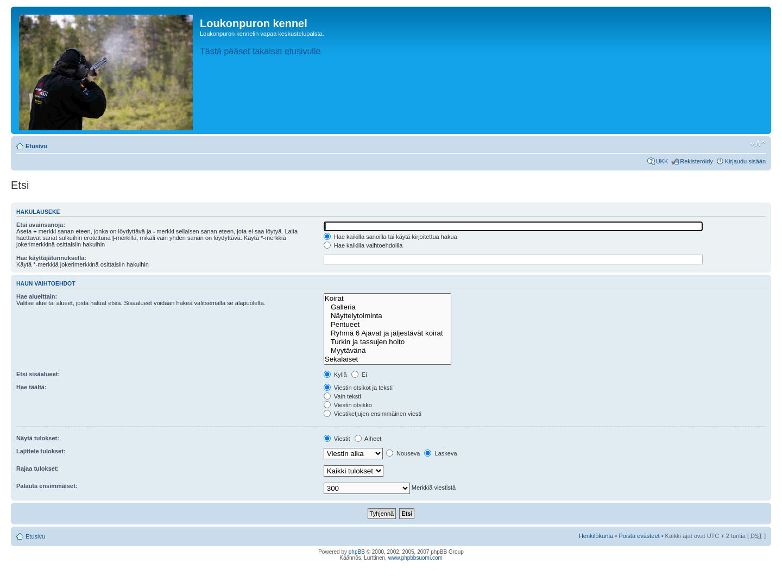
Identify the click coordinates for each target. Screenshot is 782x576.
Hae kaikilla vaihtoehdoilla (363, 245)
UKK (662, 161)
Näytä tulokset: (37, 438)
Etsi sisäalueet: (38, 374)
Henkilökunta (596, 536)
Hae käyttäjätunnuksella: (51, 258)
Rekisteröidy (696, 161)
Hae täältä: (31, 387)
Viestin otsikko (348, 405)
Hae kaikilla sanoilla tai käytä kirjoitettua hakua (390, 236)
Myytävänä (387, 350)
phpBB (357, 552)
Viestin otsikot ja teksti (358, 387)
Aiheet (368, 438)
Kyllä (335, 374)
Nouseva (403, 453)
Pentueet (387, 324)
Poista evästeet (639, 536)
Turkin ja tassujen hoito (387, 342)
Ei (359, 374)
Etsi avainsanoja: (40, 224)
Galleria (387, 307)
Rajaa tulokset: (37, 468)
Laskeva (440, 453)
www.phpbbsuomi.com (415, 558)
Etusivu (36, 146)
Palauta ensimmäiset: (47, 486)
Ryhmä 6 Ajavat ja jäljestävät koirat (387, 333)
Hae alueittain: (36, 296)
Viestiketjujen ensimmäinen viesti (372, 413)
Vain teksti (342, 396)
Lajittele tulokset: (40, 451)
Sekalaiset (387, 359)
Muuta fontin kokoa (758, 144)
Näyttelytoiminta (387, 316)
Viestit (337, 438)
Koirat (387, 298)
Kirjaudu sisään (745, 161)
